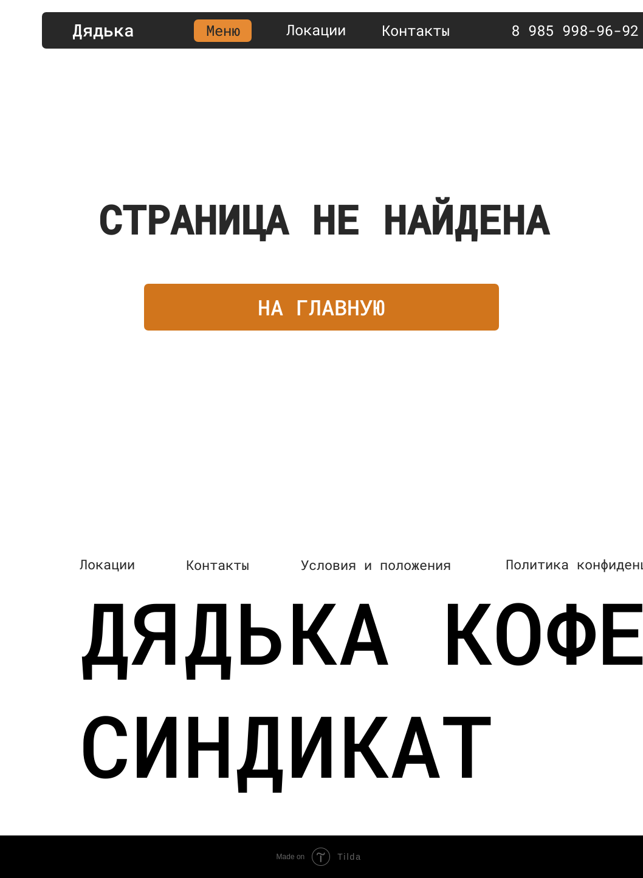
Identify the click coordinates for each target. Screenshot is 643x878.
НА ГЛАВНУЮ (321, 307)
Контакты (416, 30)
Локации (316, 29)
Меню (223, 30)
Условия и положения (376, 565)
